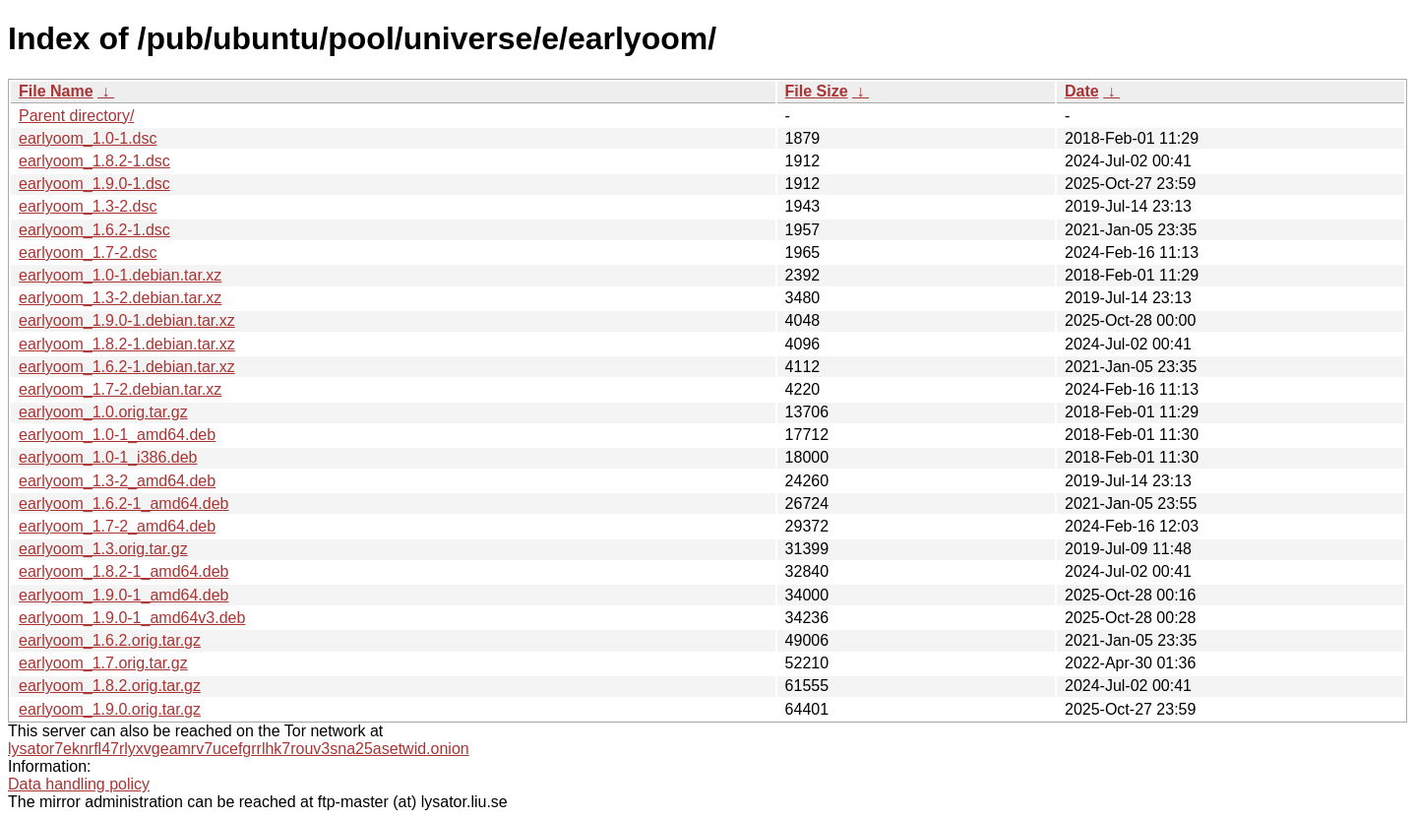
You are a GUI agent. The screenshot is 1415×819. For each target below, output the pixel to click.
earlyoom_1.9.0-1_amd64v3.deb (132, 617)
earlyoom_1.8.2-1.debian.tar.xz (127, 344)
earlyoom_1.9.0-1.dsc (94, 183)
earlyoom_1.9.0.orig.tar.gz (110, 709)
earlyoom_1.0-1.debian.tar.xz (120, 275)
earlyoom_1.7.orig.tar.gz (103, 663)
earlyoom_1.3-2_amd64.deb (117, 480)
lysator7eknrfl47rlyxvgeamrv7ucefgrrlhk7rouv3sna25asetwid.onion (238, 748)
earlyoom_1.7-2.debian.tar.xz (120, 389)
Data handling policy (79, 784)
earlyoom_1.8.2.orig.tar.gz (110, 685)
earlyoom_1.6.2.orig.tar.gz (110, 640)
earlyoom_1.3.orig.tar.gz (103, 548)
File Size (816, 91)
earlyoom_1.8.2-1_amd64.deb (123, 571)
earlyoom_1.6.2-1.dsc (94, 229)
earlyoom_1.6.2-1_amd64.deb (123, 503)
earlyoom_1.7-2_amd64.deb (117, 526)
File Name (56, 91)
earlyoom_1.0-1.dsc (88, 138)
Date (1082, 91)
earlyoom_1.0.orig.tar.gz (103, 412)
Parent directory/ (76, 115)
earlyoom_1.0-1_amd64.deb (117, 434)
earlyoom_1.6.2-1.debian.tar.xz (127, 366)
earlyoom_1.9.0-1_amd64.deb (123, 595)
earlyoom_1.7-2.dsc (88, 252)
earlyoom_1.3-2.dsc (88, 206)
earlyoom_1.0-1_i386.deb (108, 457)
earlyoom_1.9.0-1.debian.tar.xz (127, 320)
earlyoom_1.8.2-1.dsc (94, 161)
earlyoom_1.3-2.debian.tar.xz (120, 297)
